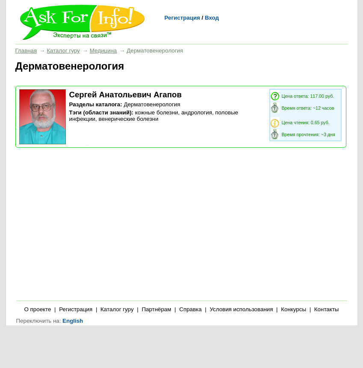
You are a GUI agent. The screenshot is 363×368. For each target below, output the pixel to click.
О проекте (37, 309)
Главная (26, 50)
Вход (212, 18)
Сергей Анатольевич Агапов (125, 94)
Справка (190, 309)
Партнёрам (156, 309)
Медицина (103, 50)
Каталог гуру (63, 50)
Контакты (326, 309)
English (72, 321)
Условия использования (241, 309)
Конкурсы (293, 309)
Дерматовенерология (152, 104)
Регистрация (182, 18)
